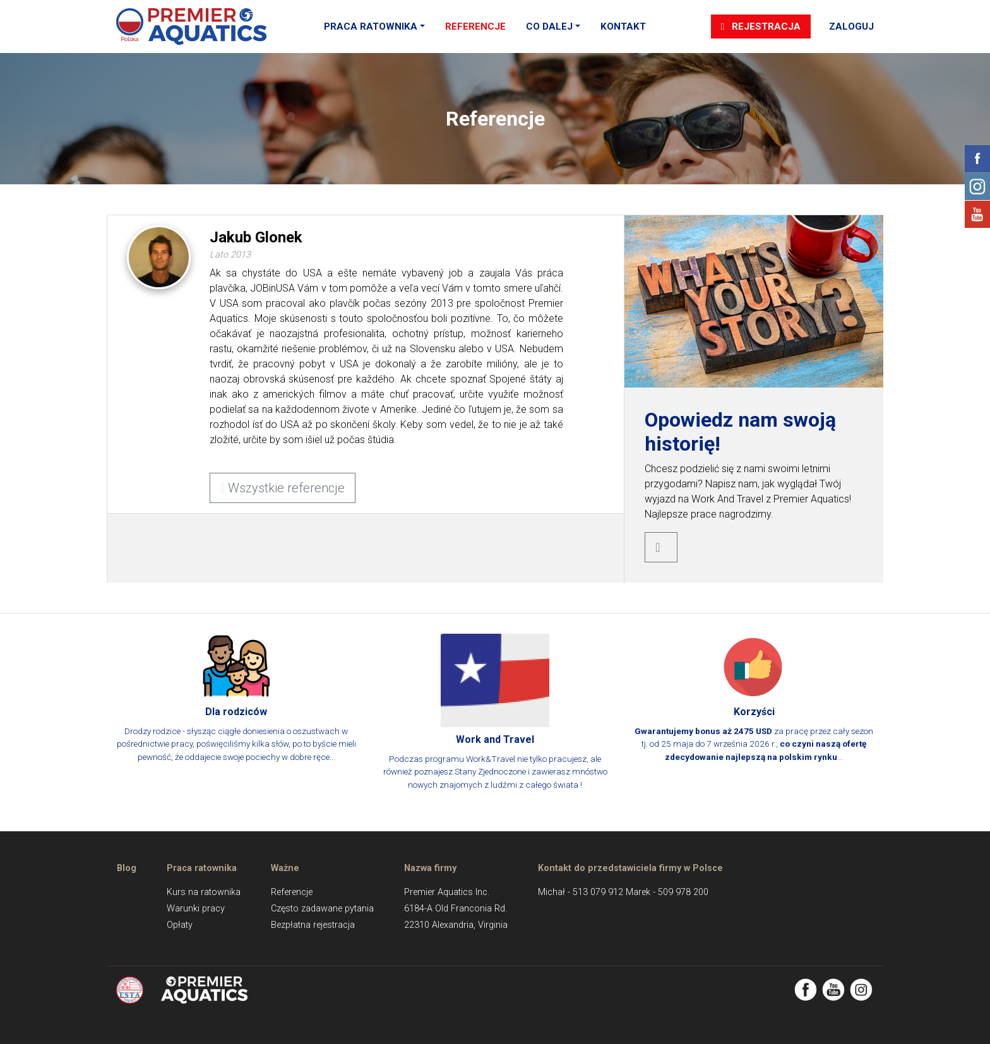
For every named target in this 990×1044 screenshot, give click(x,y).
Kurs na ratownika (204, 892)
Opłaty (180, 925)
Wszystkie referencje (282, 487)
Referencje (475, 26)
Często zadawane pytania (322, 908)
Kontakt (623, 26)
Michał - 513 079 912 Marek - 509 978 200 (623, 892)
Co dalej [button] (549, 26)
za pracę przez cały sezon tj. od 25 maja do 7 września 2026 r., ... (754, 698)
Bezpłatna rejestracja (313, 925)
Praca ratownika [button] (370, 26)
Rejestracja (761, 26)
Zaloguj (851, 26)
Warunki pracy (196, 908)
